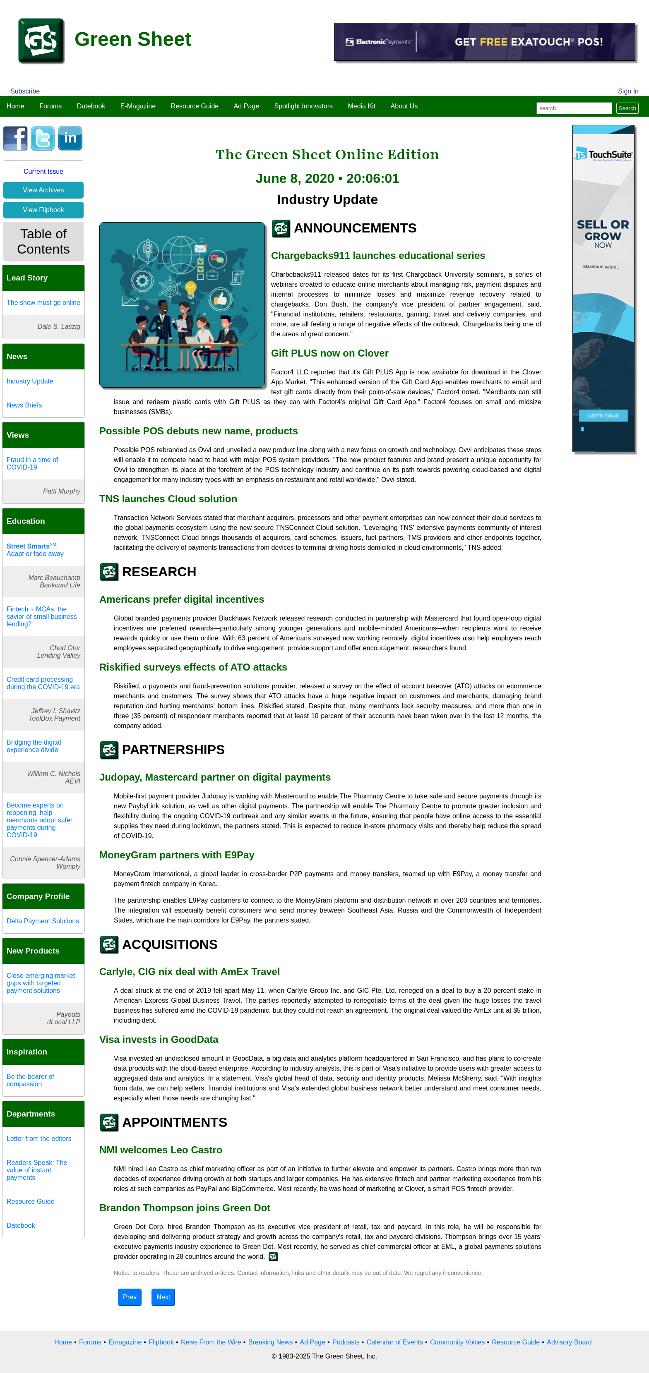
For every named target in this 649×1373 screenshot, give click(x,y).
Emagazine (125, 1342)
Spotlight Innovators (303, 106)
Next (163, 1297)
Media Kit (361, 106)
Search (627, 108)
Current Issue (43, 171)
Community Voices (457, 1342)
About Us (404, 106)
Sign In (628, 91)
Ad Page (246, 106)
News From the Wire (211, 1342)
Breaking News (270, 1342)
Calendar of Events (395, 1342)
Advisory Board (569, 1342)
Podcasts (346, 1342)
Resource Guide (195, 106)
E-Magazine (138, 106)
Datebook (91, 106)
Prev (130, 1297)
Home (15, 106)
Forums (50, 106)
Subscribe (25, 91)
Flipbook (161, 1342)
